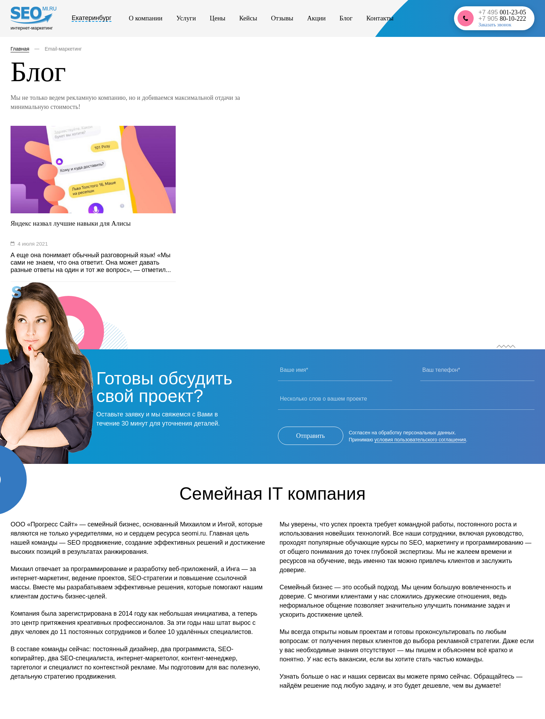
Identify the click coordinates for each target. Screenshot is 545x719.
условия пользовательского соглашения (420, 439)
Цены (204, 19)
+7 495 (502, 13)
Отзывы (259, 19)
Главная (20, 49)
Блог (312, 19)
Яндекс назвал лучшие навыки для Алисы (73, 223)
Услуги (177, 19)
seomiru (35, 292)
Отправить (310, 435)
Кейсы (229, 19)
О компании (142, 19)
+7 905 (502, 19)
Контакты (341, 19)
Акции (288, 19)
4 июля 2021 (33, 243)
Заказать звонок (494, 25)
